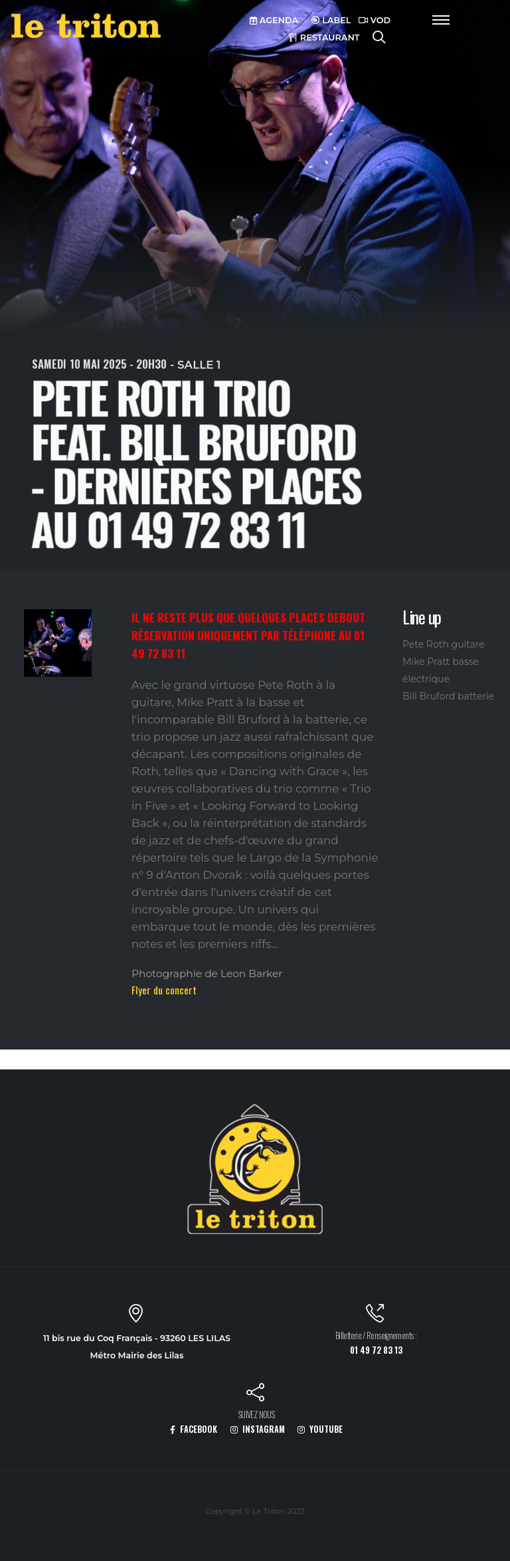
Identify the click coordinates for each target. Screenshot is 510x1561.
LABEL (331, 20)
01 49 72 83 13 (376, 1350)
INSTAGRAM (257, 1429)
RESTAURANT (324, 37)
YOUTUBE (320, 1429)
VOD (374, 20)
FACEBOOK (193, 1429)
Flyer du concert (164, 989)
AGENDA (274, 20)
